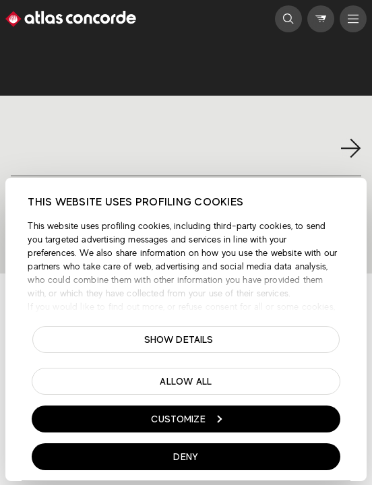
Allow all (186, 381)
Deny (185, 456)
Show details (179, 339)
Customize (186, 419)
